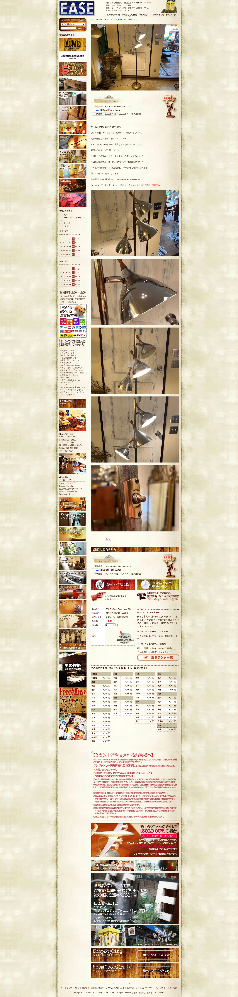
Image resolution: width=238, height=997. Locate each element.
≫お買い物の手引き (68, 355)
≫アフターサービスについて (72, 370)
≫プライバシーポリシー (70, 375)
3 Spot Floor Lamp (127, 19)
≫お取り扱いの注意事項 (70, 365)
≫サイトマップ (66, 382)
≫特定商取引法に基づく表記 (72, 373)
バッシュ (65, 226)
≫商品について (66, 363)
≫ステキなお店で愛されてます (72, 387)
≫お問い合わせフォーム (70, 380)
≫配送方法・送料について (71, 360)
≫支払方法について (68, 358)
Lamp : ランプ (110, 19)
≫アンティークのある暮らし (72, 390)
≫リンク (63, 385)
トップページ (96, 19)
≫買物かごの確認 (67, 351)
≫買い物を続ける (112, 599)
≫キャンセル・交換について (72, 368)
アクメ (64, 215)
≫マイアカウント (67, 353)
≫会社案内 (64, 377)
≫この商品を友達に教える (115, 596)
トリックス (66, 223)
